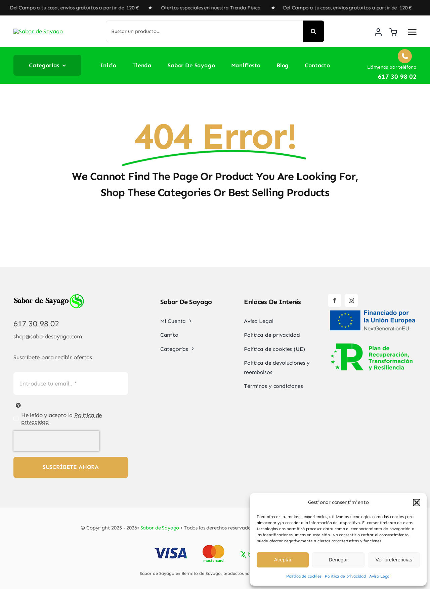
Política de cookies (303, 576)
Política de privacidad (345, 576)
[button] (416, 502)
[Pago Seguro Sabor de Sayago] (215, 545)
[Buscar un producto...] (204, 31)
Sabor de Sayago (159, 528)
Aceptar (283, 559)
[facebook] (334, 300)
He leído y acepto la (61, 418)
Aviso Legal (379, 576)
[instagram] (351, 300)
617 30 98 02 (36, 323)
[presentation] (56, 441)
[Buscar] (313, 31)
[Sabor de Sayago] (45, 27)
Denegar (338, 559)
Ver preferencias (394, 559)
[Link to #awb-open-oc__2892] (412, 32)
